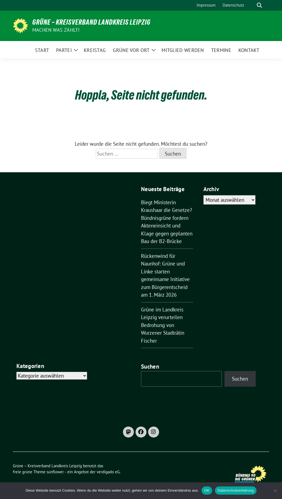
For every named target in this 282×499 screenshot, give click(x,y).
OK (206, 490)
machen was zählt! (55, 30)
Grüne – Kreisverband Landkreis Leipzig (91, 22)
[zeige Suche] (259, 5)
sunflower (55, 471)
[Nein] (275, 490)
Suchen (150, 366)
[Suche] (251, 5)
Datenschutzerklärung (236, 490)
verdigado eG (108, 471)
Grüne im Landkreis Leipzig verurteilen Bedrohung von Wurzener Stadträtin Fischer (162, 325)
